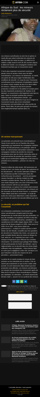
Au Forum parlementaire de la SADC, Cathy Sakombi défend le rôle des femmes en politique (24, 339)
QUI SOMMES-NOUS (14, 391)
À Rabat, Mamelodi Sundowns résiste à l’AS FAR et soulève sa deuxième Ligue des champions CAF (25, 326)
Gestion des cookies (25, 393)
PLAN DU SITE (24, 389)
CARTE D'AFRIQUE (16, 389)
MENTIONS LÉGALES (25, 391)
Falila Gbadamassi (6, 13)
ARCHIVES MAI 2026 (15, 393)
